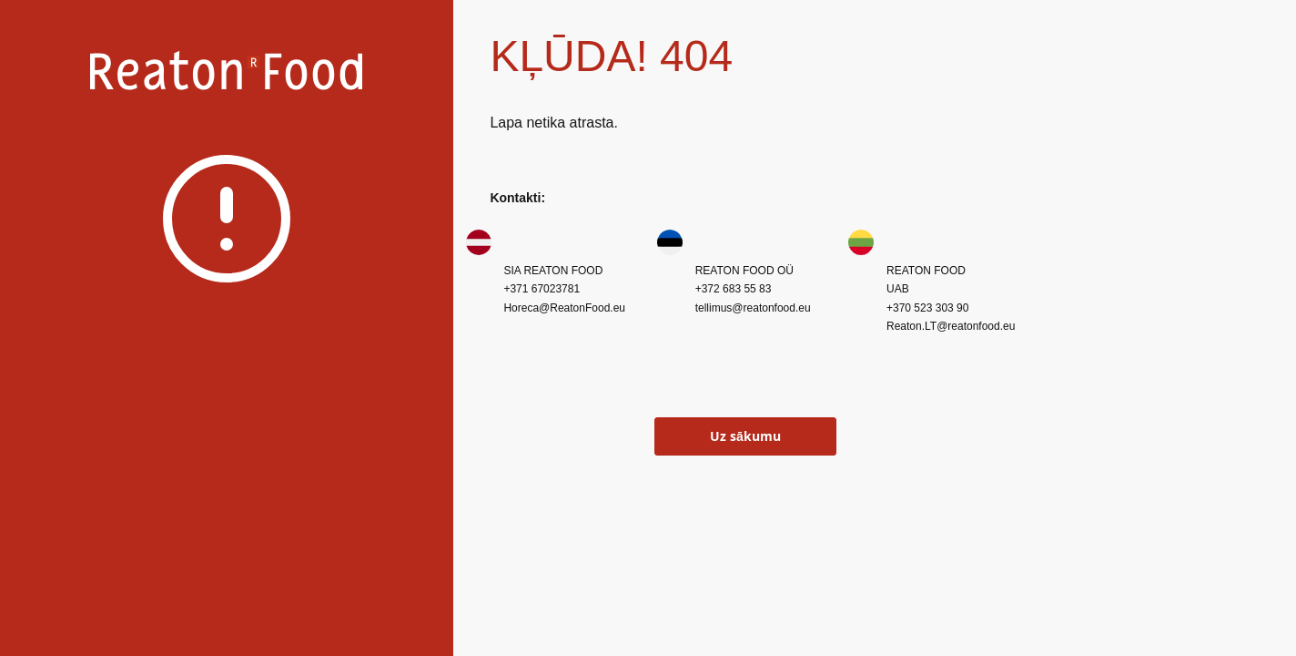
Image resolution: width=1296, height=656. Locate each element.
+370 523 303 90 (927, 308)
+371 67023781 (541, 288)
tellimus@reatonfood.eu (753, 308)
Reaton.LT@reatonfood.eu (950, 326)
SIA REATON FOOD (552, 270)
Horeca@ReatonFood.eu (564, 308)
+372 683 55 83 (733, 288)
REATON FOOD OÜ (744, 270)
